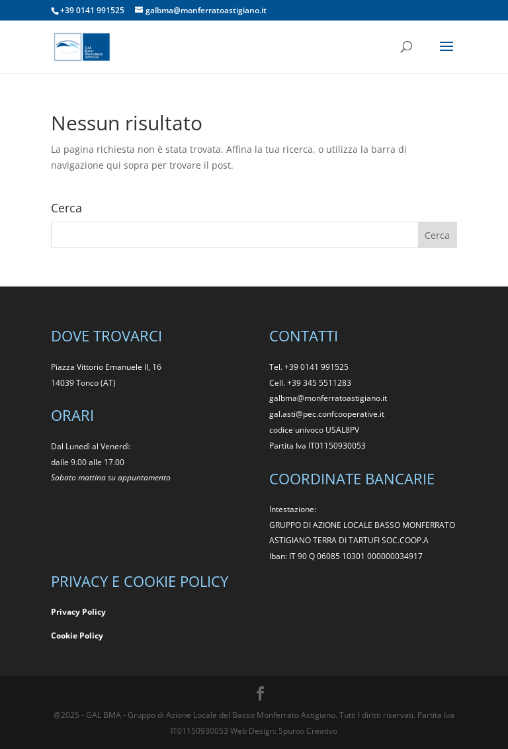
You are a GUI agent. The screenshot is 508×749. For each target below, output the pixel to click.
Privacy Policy (78, 611)
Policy (91, 635)
